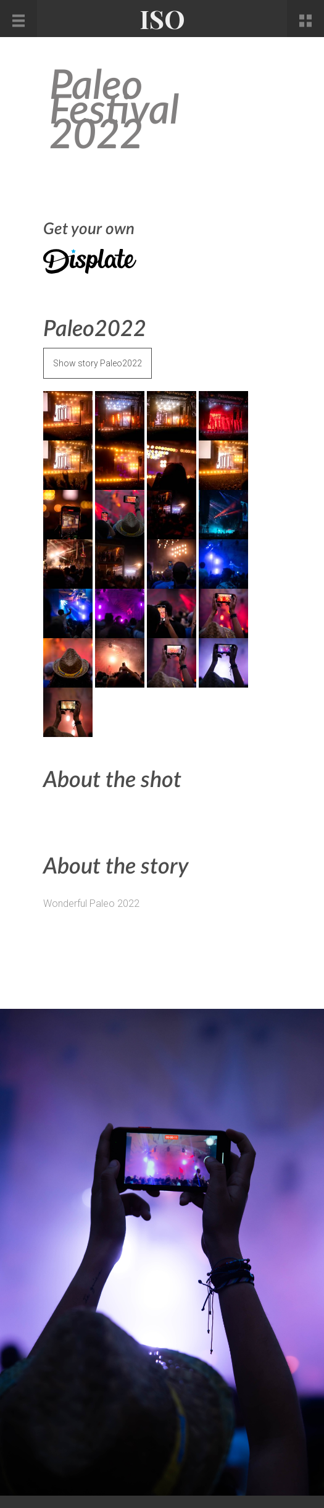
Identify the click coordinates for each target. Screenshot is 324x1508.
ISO (162, 18)
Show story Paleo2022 (97, 363)
